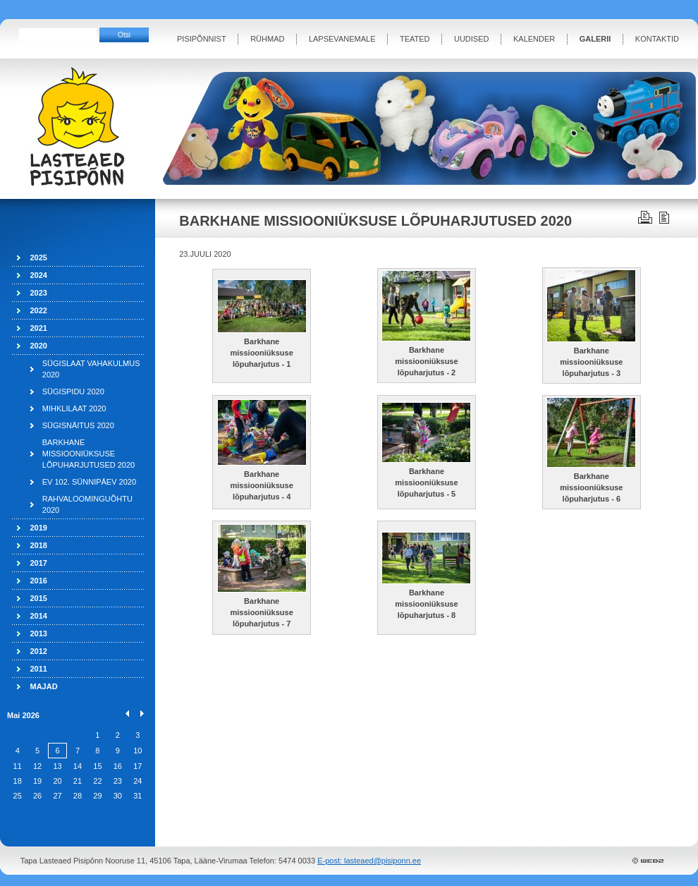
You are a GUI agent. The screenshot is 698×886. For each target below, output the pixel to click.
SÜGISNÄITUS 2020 (78, 425)
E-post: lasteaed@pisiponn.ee (369, 860)
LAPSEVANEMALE (342, 39)
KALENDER (534, 39)
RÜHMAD (267, 39)
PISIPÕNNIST (201, 39)
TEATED (415, 39)
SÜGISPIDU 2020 (73, 391)
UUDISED (471, 39)
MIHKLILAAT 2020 (74, 408)
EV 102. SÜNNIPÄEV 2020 (89, 482)
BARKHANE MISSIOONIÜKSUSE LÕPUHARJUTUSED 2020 (88, 453)
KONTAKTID (657, 39)
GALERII (595, 39)
